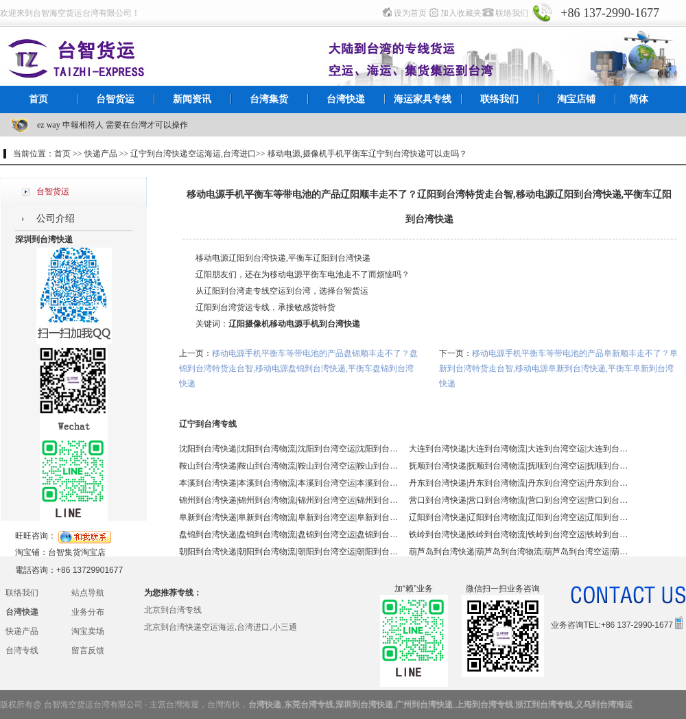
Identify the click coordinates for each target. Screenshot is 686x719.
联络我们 (511, 13)
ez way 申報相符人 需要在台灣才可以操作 (112, 125)
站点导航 (87, 593)
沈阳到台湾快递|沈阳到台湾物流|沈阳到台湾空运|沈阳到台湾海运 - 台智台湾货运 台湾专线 (289, 448)
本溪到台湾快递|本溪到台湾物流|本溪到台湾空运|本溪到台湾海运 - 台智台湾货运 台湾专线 (289, 483)
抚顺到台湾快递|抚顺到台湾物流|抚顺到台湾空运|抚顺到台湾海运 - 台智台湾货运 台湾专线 (518, 466)
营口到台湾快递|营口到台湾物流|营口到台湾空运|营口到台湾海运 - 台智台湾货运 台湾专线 (518, 500)
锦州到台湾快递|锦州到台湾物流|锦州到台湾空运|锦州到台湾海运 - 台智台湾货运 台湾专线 (289, 500)
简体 (638, 99)
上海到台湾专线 (484, 704)
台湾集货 (269, 99)
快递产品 (21, 631)
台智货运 (115, 99)
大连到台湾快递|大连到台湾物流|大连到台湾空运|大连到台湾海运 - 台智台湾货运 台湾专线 (518, 448)
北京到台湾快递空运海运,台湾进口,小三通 (220, 627)
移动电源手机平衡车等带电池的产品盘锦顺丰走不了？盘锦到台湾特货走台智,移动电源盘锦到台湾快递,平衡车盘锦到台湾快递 (298, 368)
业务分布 (87, 612)
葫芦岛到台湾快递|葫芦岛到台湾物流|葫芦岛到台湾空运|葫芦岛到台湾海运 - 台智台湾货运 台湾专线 (518, 551)
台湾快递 (346, 99)
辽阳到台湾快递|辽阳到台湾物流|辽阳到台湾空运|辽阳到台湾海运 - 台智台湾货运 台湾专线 (518, 517)
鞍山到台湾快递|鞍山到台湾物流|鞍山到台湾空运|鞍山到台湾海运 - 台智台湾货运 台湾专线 (289, 466)
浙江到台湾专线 (544, 704)
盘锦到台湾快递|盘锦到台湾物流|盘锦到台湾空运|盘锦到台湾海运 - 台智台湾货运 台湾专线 (289, 534)
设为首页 (410, 13)
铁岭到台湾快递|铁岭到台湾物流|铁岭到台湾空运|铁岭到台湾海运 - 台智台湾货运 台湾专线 (518, 534)
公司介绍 (55, 218)
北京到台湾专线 (173, 610)
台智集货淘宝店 (77, 552)
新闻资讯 (192, 99)
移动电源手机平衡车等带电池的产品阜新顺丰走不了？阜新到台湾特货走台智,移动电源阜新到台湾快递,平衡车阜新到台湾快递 (558, 368)
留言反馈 (87, 650)
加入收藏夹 (461, 13)
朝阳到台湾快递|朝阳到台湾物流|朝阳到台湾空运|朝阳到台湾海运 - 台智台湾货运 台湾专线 (289, 551)
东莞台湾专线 (308, 704)
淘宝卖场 (87, 631)
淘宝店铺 (576, 99)
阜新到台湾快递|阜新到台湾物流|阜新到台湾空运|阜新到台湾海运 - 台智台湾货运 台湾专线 (289, 517)
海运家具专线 (422, 99)
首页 (38, 99)
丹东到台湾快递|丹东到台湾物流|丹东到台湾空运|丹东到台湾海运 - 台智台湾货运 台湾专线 (518, 483)
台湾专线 (21, 650)
